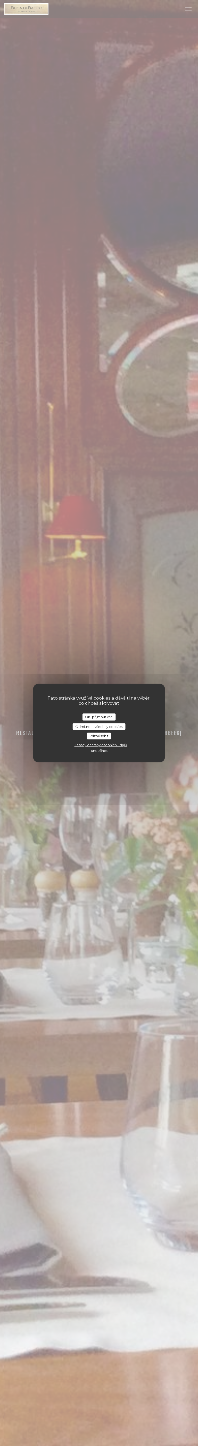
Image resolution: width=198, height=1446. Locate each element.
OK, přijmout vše (99, 717)
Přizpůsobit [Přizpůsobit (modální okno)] (99, 736)
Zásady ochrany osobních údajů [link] (100, 745)
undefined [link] (100, 750)
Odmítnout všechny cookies (98, 726)
